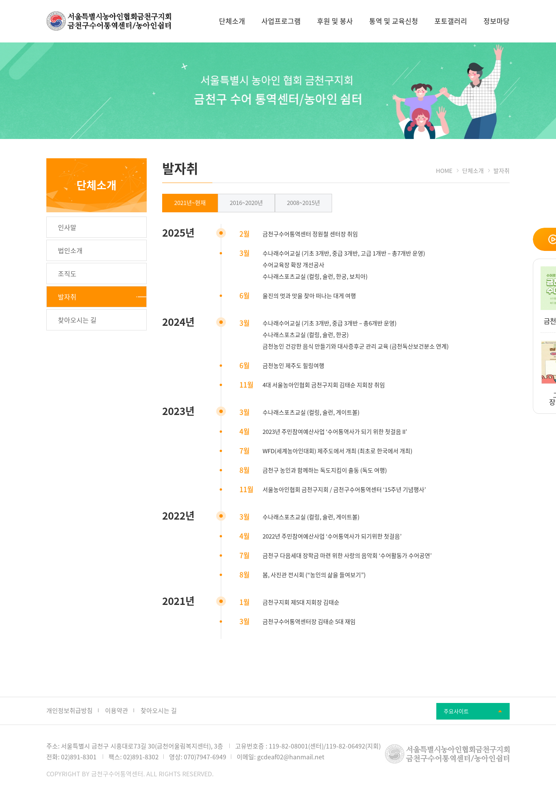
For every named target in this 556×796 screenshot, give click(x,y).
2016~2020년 (246, 202)
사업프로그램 (281, 21)
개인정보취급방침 (69, 710)
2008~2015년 (303, 202)
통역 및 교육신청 (393, 21)
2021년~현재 (190, 202)
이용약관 (116, 710)
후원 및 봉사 (335, 21)
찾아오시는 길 (159, 710)
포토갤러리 (450, 21)
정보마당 (496, 21)
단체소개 (232, 21)
